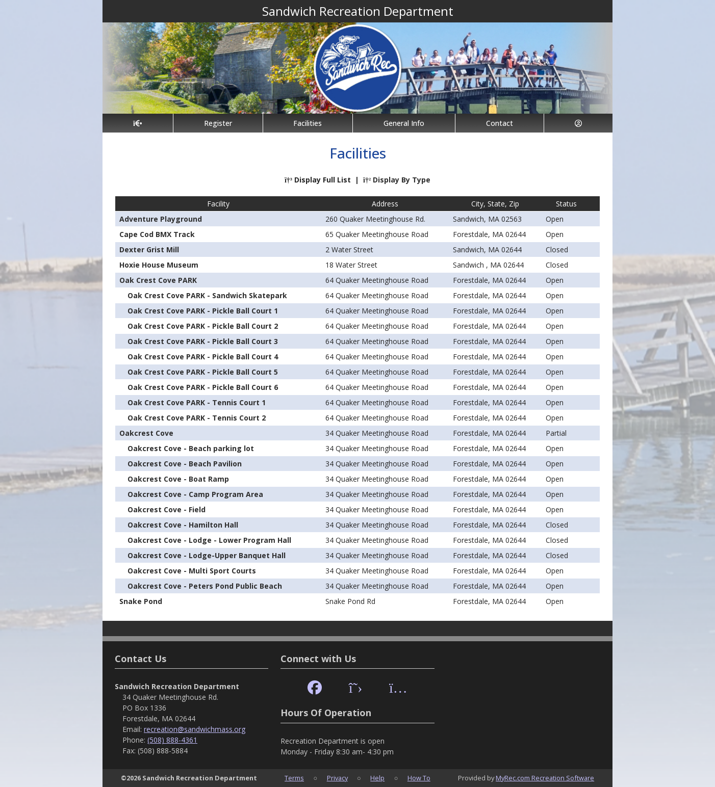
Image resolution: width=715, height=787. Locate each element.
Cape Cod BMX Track (157, 234)
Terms (294, 777)
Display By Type (396, 180)
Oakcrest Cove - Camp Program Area (195, 494)
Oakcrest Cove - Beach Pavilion (184, 463)
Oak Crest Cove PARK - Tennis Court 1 (196, 402)
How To (418, 777)
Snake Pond (140, 601)
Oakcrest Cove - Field (166, 509)
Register (218, 123)
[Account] (578, 123)
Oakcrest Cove (146, 433)
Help (377, 777)
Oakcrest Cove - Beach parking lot (190, 448)
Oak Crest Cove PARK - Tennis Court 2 (196, 418)
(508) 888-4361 (172, 740)
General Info (404, 123)
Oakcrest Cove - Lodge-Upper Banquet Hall (206, 555)
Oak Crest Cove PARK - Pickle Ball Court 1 (202, 311)
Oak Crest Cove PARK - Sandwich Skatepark (207, 295)
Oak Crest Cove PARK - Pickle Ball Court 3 (202, 341)
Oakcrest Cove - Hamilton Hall (182, 525)
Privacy (337, 777)
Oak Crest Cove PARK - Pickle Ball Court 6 (202, 387)
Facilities (307, 123)
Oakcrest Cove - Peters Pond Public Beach (204, 586)
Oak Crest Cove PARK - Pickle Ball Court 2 (202, 326)
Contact (499, 123)
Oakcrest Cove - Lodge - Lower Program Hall (209, 540)
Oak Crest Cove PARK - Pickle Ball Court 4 (202, 356)
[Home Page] (138, 123)
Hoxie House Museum (158, 265)
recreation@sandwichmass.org (194, 729)
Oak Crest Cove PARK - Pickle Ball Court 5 (202, 372)
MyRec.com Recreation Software (545, 777)
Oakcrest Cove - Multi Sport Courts (191, 570)
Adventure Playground (160, 219)
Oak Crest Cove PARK (158, 280)
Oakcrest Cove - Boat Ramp (178, 479)
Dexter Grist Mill (149, 249)
